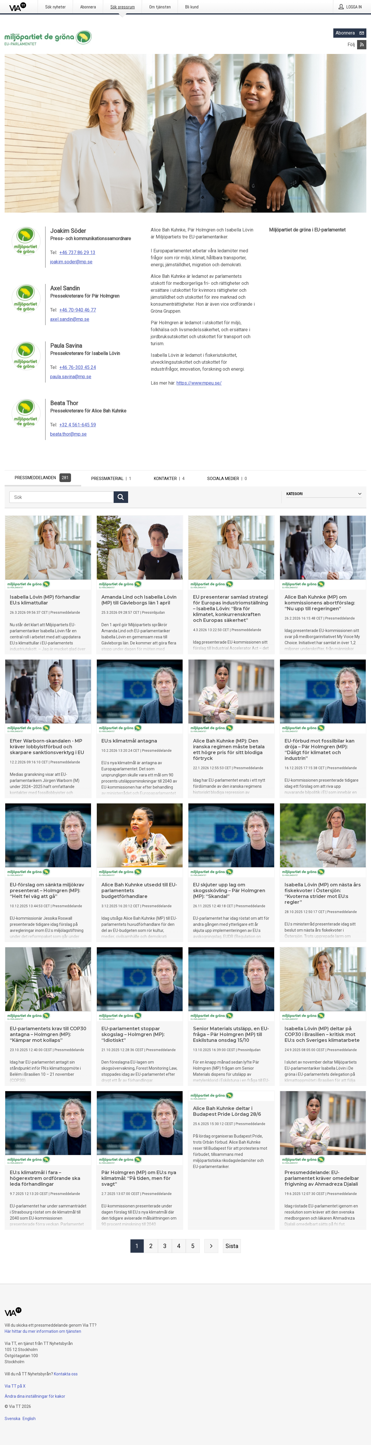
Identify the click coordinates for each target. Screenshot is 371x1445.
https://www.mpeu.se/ (199, 383)
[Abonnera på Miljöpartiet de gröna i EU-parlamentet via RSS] (361, 44)
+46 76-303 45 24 (77, 367)
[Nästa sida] (211, 1247)
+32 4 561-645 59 (77, 425)
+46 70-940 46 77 (77, 310)
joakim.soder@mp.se (71, 262)
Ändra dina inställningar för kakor (35, 1396)
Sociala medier (228, 478)
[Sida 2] (151, 1247)
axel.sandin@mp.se (69, 319)
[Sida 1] (137, 1247)
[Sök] (61, 498)
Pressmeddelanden (43, 477)
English (29, 1418)
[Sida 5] (193, 1247)
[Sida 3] (165, 1247)
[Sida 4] (179, 1247)
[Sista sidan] (232, 1247)
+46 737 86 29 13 (77, 252)
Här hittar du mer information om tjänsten (43, 1331)
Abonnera (351, 33)
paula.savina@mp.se (70, 376)
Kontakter (170, 478)
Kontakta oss (66, 1374)
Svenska (12, 1418)
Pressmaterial (112, 478)
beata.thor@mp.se (68, 434)
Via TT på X (15, 1386)
